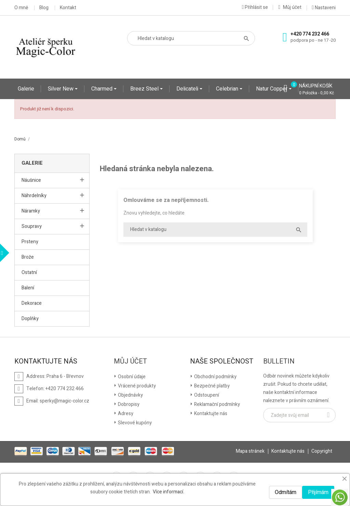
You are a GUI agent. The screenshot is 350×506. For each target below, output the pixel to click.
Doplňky (30, 318)
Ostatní (29, 272)
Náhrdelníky (34, 195)
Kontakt (68, 7)
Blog (44, 7)
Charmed (102, 89)
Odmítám (285, 492)
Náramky (31, 211)
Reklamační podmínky (216, 404)
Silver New (61, 89)
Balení (28, 287)
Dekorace (32, 303)
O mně (21, 7)
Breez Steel (145, 89)
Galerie (26, 89)
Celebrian (228, 89)
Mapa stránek (250, 451)
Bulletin (279, 361)
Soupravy (32, 226)
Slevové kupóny (134, 422)
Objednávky (130, 395)
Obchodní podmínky (215, 376)
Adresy (125, 413)
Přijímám (318, 492)
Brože (28, 257)
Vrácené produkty (136, 385)
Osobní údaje (131, 376)
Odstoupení (206, 395)
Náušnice (31, 180)
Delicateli (188, 89)
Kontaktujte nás (210, 413)
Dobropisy (128, 404)
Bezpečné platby (211, 385)
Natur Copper (272, 89)
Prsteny (30, 241)
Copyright (321, 451)
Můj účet (130, 361)
